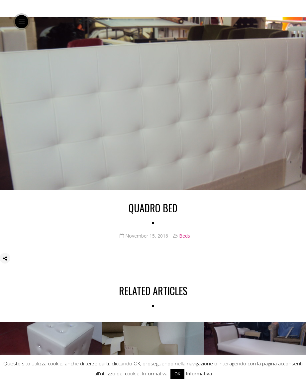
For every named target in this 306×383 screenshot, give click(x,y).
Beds (184, 236)
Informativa (199, 373)
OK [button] (177, 374)
